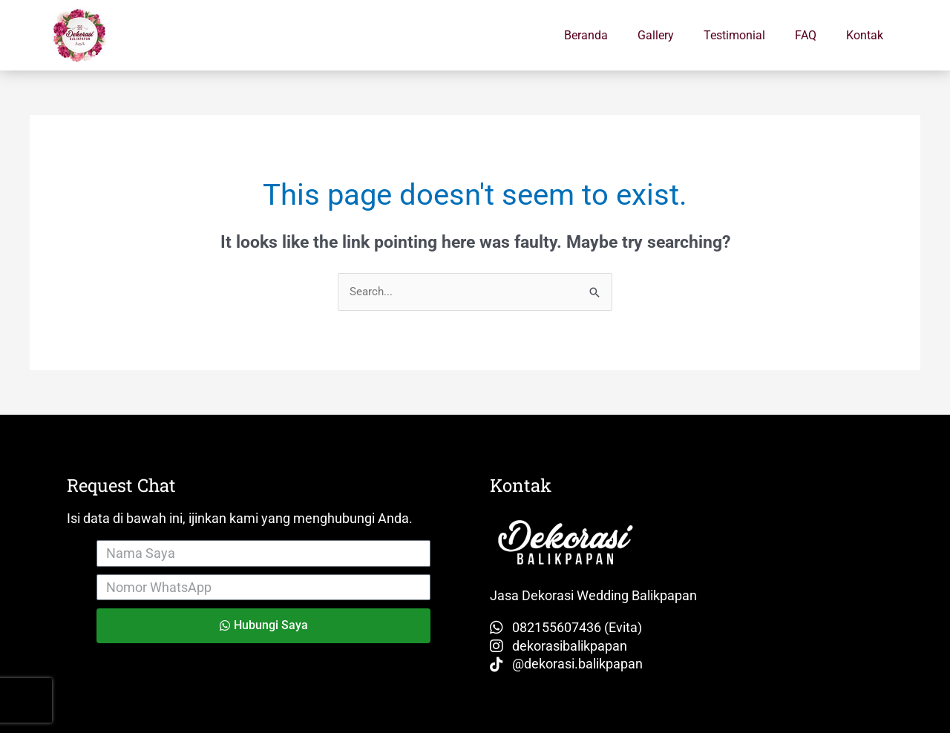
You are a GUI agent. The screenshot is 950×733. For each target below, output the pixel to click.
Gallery (656, 35)
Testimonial (734, 35)
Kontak (864, 35)
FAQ (805, 35)
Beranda (586, 35)
